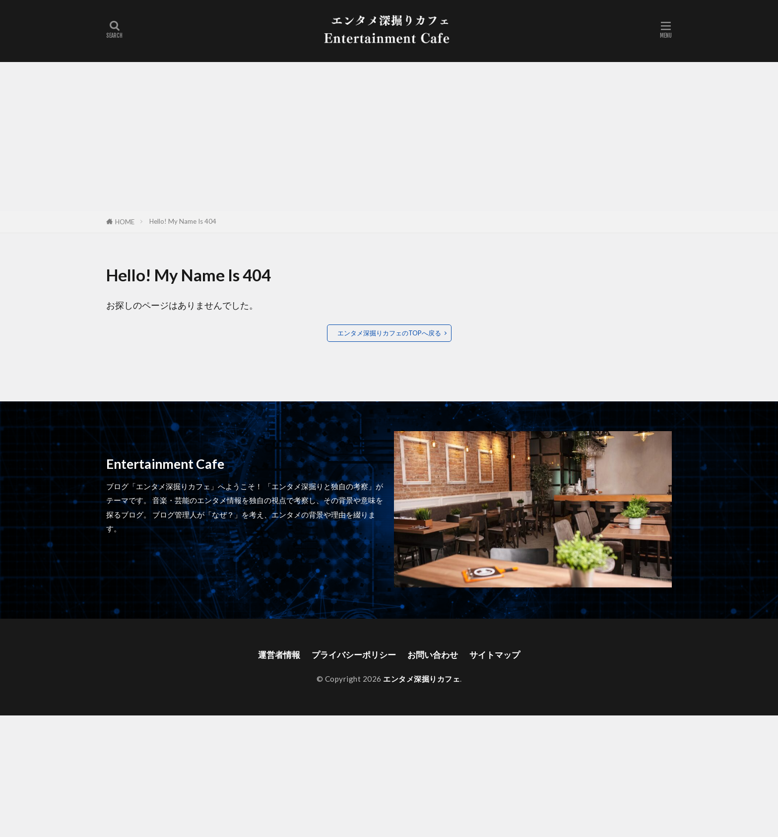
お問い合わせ (435, 654)
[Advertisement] (389, 136)
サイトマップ (500, 654)
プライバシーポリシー (352, 654)
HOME (124, 222)
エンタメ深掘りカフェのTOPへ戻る (389, 333)
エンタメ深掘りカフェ (421, 678)
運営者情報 (274, 654)
